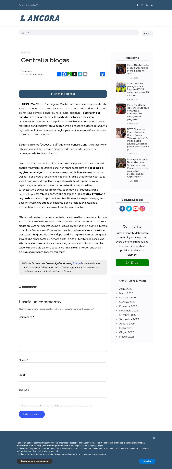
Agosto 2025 (127, 323)
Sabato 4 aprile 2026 (28, 5)
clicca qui (76, 263)
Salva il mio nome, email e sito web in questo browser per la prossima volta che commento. (57, 406)
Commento (26, 317)
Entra (132, 262)
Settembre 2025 (129, 319)
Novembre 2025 (128, 310)
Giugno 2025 (126, 332)
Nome (23, 360)
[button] (154, 438)
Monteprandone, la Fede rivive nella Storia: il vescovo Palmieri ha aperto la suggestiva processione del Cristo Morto (137, 168)
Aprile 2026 (125, 288)
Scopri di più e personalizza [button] (34, 461)
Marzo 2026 (126, 293)
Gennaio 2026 (127, 301)
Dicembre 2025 (128, 306)
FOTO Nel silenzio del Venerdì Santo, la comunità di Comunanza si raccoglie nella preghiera (138, 112)
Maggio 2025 (126, 336)
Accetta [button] (147, 461)
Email (23, 374)
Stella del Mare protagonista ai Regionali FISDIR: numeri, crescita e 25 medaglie (138, 89)
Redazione (26, 71)
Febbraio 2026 (127, 297)
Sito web (24, 389)
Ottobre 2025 (127, 315)
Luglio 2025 (126, 328)
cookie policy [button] (97, 446)
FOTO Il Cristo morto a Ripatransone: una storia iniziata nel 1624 (138, 69)
